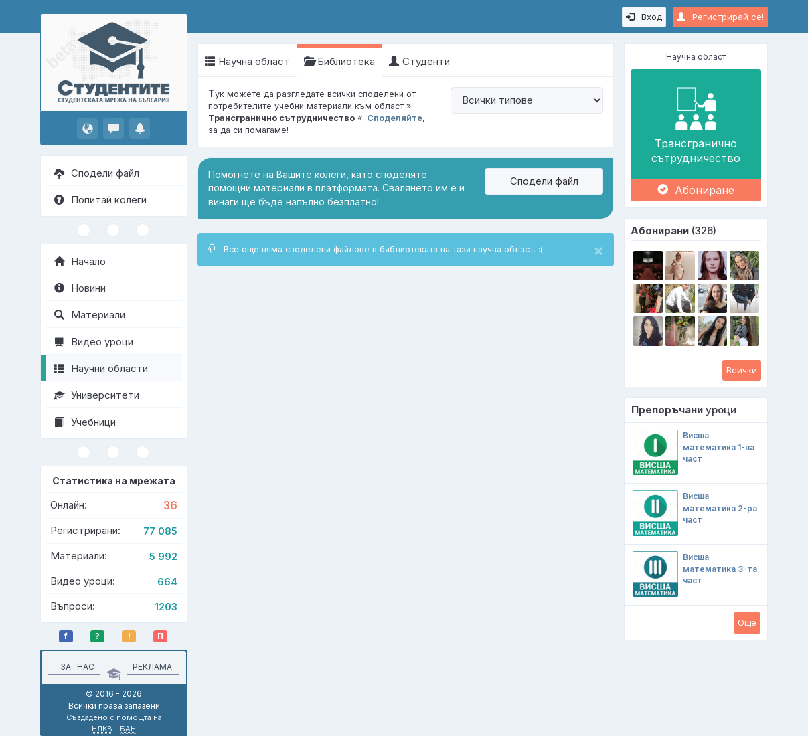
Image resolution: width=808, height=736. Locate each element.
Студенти (419, 61)
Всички (741, 370)
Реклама (152, 667)
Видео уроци (93, 341)
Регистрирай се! (720, 16)
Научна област (247, 61)
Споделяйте (394, 118)
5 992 (163, 556)
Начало (80, 261)
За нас (75, 667)
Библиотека (339, 61)
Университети (96, 395)
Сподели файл (96, 173)
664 (167, 581)
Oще (747, 622)
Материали (89, 314)
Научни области (101, 368)
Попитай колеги (100, 199)
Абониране (695, 190)
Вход (644, 16)
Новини (80, 288)
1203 (166, 606)
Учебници (85, 422)
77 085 (160, 531)
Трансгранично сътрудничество (695, 123)
